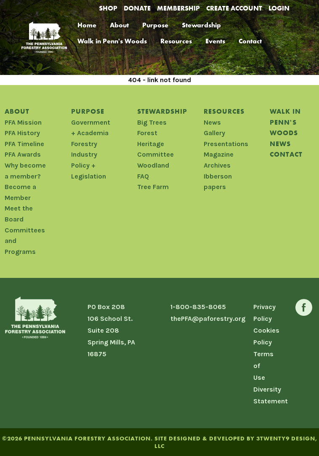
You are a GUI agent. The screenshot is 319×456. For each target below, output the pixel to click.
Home (86, 25)
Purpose (155, 25)
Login (279, 8)
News (212, 122)
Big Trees (152, 122)
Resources (176, 41)
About (119, 25)
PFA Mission (23, 122)
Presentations (226, 144)
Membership (178, 8)
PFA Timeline (24, 144)
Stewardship (201, 25)
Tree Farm (153, 187)
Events (215, 41)
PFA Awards (23, 154)
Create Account (234, 8)
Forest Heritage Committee (155, 143)
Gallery (214, 133)
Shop (108, 8)
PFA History (22, 133)
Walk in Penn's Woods (112, 41)
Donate (137, 8)
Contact (250, 41)
